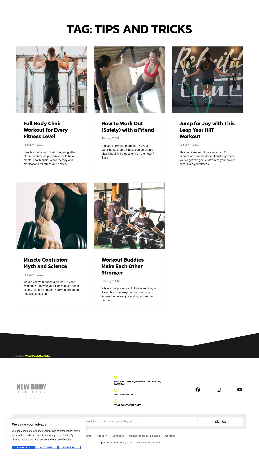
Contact (170, 7)
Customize (23, 447)
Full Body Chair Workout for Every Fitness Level (46, 129)
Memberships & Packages (143, 7)
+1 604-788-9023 (123, 394)
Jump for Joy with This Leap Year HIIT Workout (207, 129)
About (99, 7)
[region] (46, 436)
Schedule (115, 7)
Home (85, 7)
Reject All (46, 447)
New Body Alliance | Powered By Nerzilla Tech (138, 442)
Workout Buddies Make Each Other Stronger (122, 266)
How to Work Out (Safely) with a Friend (127, 126)
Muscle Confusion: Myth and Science (46, 263)
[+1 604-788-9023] (115, 390)
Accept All (70, 447)
